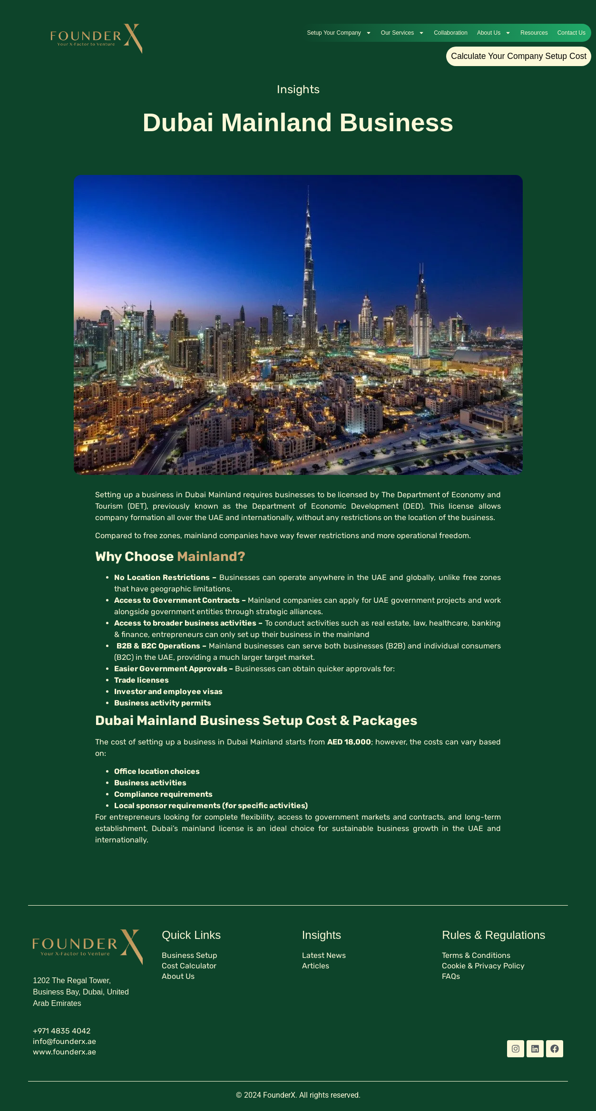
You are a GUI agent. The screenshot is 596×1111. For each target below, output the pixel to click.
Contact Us (571, 32)
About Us (494, 32)
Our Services (402, 32)
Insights (298, 89)
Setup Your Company (339, 32)
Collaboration (451, 32)
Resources (533, 32)
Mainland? (211, 556)
